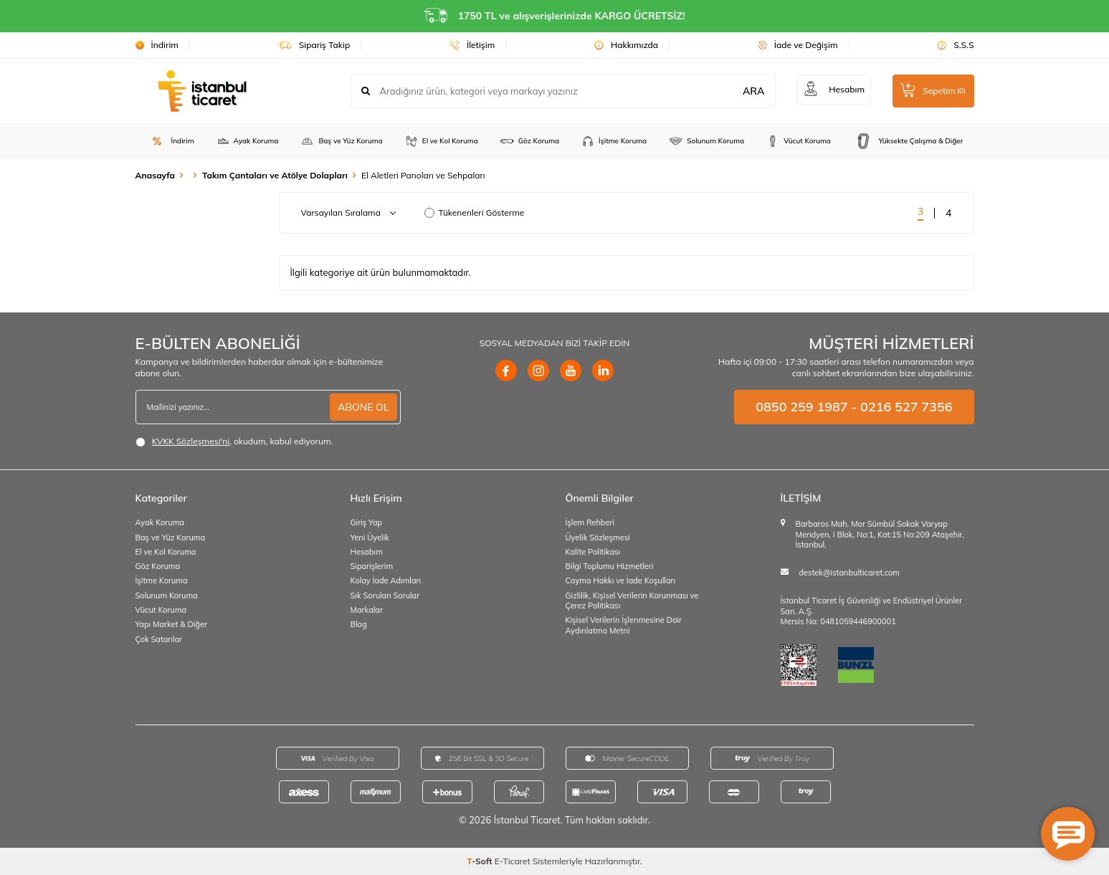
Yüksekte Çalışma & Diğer (907, 141)
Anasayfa (155, 175)
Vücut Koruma (798, 141)
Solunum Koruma (706, 141)
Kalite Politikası (593, 552)
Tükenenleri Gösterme (474, 212)
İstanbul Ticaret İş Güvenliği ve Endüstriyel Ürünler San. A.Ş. (872, 606)
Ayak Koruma (247, 141)
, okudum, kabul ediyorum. (234, 441)
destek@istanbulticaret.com (849, 573)
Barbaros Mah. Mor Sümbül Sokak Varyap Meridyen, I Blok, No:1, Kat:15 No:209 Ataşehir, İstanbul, (880, 534)
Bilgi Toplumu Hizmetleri (610, 566)
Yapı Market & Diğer (171, 624)
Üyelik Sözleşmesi (598, 537)
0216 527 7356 (906, 406)
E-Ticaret (512, 861)
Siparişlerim (372, 566)
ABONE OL (363, 407)
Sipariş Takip (314, 44)
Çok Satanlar (159, 639)
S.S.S (955, 44)
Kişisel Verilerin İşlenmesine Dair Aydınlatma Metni (624, 625)
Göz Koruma (529, 141)
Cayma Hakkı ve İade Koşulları (621, 580)
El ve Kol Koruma (441, 141)
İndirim (157, 44)
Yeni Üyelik (370, 537)
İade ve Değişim (798, 44)
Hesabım (367, 552)
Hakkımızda (626, 44)
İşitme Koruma (614, 141)
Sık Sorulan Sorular (385, 595)
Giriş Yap (367, 522)
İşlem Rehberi (590, 522)
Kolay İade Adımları (386, 580)
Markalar (367, 610)
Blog (359, 624)
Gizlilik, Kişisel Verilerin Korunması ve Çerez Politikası (632, 600)
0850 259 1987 (801, 406)
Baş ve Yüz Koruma (341, 141)
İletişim (472, 44)
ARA (750, 91)
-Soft (481, 861)
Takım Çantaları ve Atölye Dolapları (275, 175)
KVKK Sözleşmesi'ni (190, 441)
